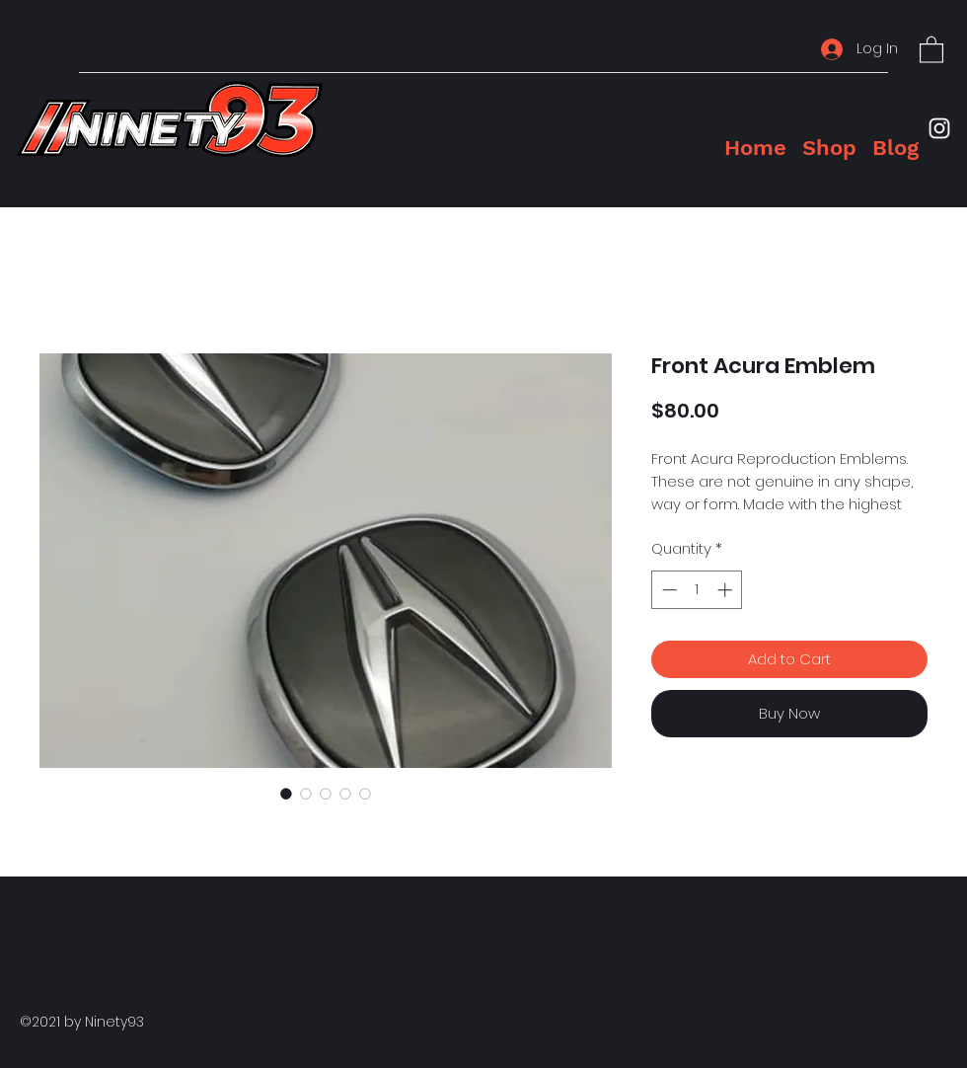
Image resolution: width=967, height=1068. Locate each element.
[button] (931, 49)
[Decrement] (667, 590)
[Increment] (726, 590)
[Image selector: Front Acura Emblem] (286, 793)
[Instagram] (939, 128)
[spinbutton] (697, 590)
